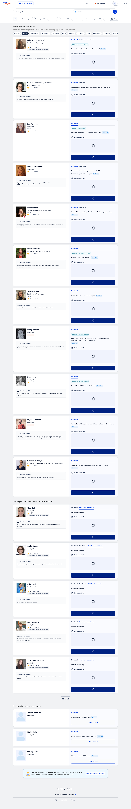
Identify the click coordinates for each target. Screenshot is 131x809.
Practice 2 (82, 82)
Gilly (88, 33)
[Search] (115, 12)
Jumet (25, 33)
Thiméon (107, 33)
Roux (64, 33)
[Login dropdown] (115, 3)
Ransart (71, 33)
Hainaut (17, 33)
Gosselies (56, 33)
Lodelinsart (34, 33)
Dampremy (45, 33)
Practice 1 (74, 40)
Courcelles (97, 33)
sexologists (64, 800)
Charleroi (81, 33)
